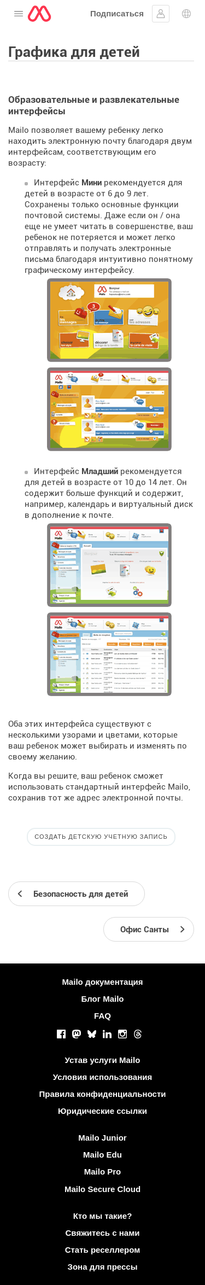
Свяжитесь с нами (103, 1232)
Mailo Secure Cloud (102, 1189)
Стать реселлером (102, 1249)
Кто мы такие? (102, 1215)
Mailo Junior (102, 1137)
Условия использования (102, 1077)
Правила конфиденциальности (102, 1094)
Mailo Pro (102, 1171)
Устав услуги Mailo (102, 1060)
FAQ (102, 1015)
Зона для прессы (103, 1266)
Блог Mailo (102, 998)
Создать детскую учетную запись (100, 836)
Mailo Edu (102, 1154)
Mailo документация (102, 981)
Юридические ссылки (102, 1110)
